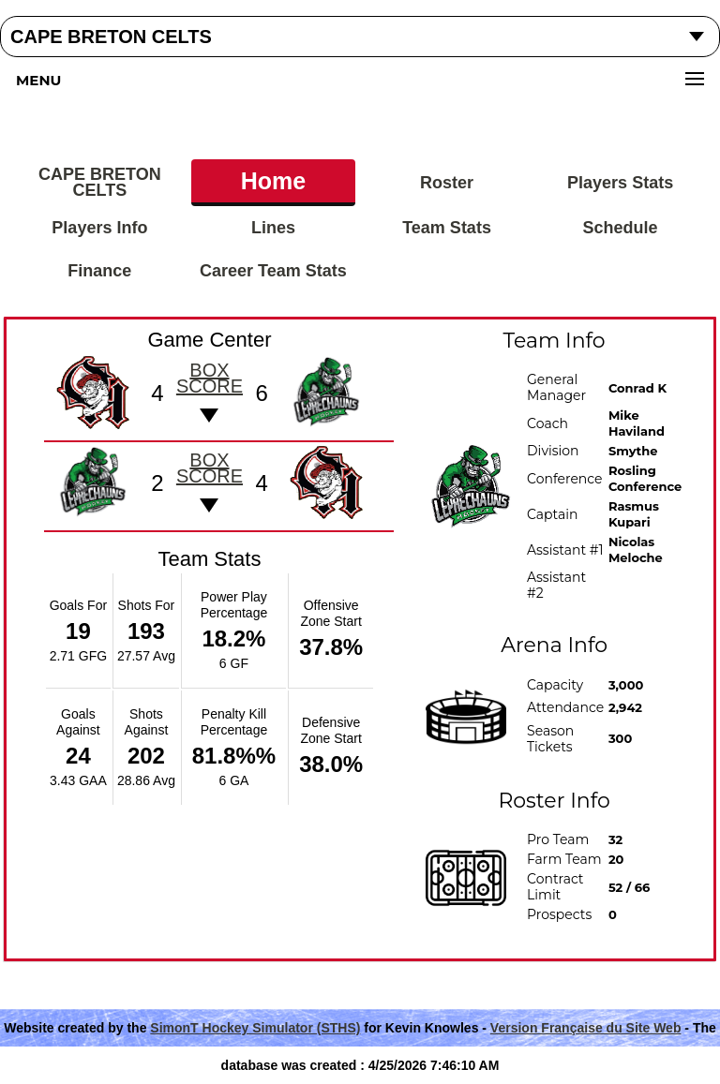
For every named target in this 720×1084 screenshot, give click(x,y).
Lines (273, 227)
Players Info (99, 227)
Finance (99, 270)
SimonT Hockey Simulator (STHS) (255, 1027)
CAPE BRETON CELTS (99, 182)
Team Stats (446, 227)
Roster (446, 182)
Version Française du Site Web (586, 1027)
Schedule (620, 227)
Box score (209, 378)
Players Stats (620, 182)
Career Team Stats (273, 270)
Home (273, 181)
